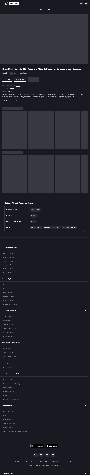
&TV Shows (6, 320)
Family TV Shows (8, 293)
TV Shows (24, 9)
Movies (34, 9)
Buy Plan (14, 3)
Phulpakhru (6, 396)
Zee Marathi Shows (9, 324)
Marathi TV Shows (8, 257)
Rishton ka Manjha (9, 412)
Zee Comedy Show (9, 423)
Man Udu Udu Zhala (9, 392)
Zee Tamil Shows (8, 332)
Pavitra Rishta (7, 360)
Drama (9, 92)
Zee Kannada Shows (9, 328)
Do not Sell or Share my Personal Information (44, 465)
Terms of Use (56, 462)
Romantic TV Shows (9, 289)
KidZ (63, 9)
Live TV (79, 9)
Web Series (54, 9)
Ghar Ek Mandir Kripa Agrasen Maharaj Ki (16, 431)
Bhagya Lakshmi (8, 419)
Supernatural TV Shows (10, 305)
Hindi (18, 85)
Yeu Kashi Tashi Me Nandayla (12, 384)
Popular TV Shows (7, 473)
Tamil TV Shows (8, 261)
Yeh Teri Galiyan (8, 352)
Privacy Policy (43, 462)
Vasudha (5, 73)
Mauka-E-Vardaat (8, 427)
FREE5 (43, 9)
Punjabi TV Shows (8, 273)
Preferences (69, 462)
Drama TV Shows (8, 285)
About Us (18, 462)
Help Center (29, 462)
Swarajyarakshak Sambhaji (11, 400)
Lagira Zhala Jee (8, 388)
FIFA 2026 (13, 9)
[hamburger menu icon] (86, 3)
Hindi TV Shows (8, 253)
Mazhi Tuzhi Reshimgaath (11, 380)
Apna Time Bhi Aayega (10, 356)
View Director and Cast (10, 100)
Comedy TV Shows (9, 297)
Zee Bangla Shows (9, 336)
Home (4, 9)
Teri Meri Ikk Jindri (8, 368)
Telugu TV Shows (8, 265)
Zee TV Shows (7, 317)
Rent (87, 9)
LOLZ (71, 9)
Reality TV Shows (8, 301)
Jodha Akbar (7, 348)
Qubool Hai (6, 364)
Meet (4, 415)
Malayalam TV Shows (9, 269)
